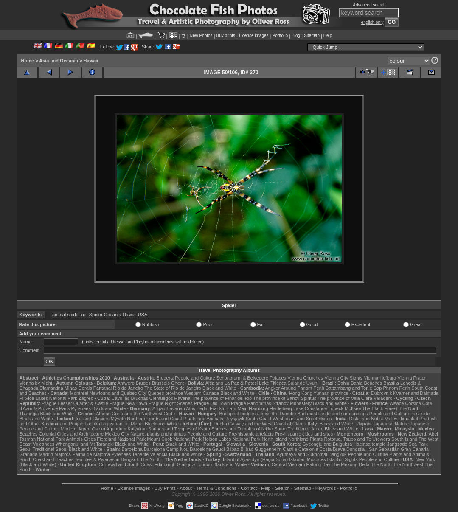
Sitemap (312, 35)
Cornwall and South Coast (126, 464)
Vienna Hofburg (380, 377)
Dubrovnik (381, 393)
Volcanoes (43, 444)
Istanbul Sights (342, 459)
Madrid (46, 454)
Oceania (112, 314)
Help (327, 35)
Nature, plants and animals (158, 433)
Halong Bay (318, 464)
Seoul (25, 449)
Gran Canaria (415, 449)
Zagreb (86, 398)
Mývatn (118, 418)
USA (143, 314)
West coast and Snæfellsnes (302, 418)
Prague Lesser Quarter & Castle (75, 403)
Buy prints (225, 35)
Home (27, 60)
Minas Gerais (78, 388)
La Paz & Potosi (241, 382)
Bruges (143, 382)
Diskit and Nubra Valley (373, 418)
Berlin (202, 408)
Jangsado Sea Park (407, 444)
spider (73, 314)
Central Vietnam (288, 464)
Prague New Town (128, 403)
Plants (316, 439)
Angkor (272, 388)
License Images (134, 488)
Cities (90, 439)
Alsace (397, 403)
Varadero (383, 398)
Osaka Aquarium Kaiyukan (119, 428)
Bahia (343, 382)
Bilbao (232, 449)
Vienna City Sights (343, 377)
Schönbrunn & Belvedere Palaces (251, 377)
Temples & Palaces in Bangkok (107, 459)
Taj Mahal (133, 423)
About (186, 488)
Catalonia (308, 449)
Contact (249, 488)
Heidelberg (281, 408)
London (204, 464)
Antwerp (125, 382)
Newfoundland (104, 393)
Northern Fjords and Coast (154, 418)
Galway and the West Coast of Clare (266, 423)
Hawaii (90, 60)
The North (409, 408)
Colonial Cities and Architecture (71, 433)
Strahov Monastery (292, 403)
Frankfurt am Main (228, 408)
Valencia (159, 454)
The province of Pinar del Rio (221, 398)
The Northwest (408, 464)
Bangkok (338, 454)
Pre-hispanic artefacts (250, 433)
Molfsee (353, 408)
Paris (64, 408)
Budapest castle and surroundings (332, 413)
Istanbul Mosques (307, 459)
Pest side (420, 413)
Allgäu (159, 408)
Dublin (220, 423)
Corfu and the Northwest (137, 413)
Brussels (161, 382)
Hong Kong (300, 393)
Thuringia (29, 413)
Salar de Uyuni (303, 382)
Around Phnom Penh (302, 388)
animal (59, 314)
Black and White (219, 388)
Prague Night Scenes (171, 403)
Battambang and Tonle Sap (354, 388)
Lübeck (335, 408)
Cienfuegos (161, 398)
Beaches (29, 433)
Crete (169, 413)
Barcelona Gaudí (207, 449)
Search (282, 488)
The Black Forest (379, 408)
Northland (298, 439)
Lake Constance (310, 408)
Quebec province (165, 393)
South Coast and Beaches (47, 459)
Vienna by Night (36, 382)
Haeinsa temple (369, 444)
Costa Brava (332, 449)
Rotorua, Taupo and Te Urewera (357, 439)
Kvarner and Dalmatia (415, 393)
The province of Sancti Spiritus (284, 398)
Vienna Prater (411, 377)
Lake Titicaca (272, 382)
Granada (29, 454)
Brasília (391, 382)
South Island (404, 439)
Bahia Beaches (366, 382)
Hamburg (258, 408)
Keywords (325, 488)
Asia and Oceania (58, 60)
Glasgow (186, 464)
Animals (74, 439)
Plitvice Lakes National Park (48, 398)
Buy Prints (165, 488)
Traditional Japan (305, 428)
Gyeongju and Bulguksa (327, 444)
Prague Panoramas (251, 403)
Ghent (177, 382)
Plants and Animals (203, 418)
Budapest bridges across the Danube (257, 413)
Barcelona (132, 449)
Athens (103, 413)
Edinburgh (164, 464)
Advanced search (369, 5)
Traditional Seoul (50, 449)
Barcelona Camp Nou (166, 449)
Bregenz (165, 377)
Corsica (413, 403)
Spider (96, 314)
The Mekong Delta (351, 464)
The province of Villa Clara (345, 398)
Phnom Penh (396, 388)
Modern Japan (75, 428)
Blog (296, 35)
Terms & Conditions (216, 488)
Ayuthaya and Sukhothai (302, 454)
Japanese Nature (391, 423)
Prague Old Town (212, 403)
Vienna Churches (305, 377)
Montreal (79, 393)
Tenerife (140, 454)
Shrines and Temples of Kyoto (179, 428)
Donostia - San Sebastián (372, 449)
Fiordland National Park (121, 439)
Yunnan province (331, 393)
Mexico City (117, 433)
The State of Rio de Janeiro (172, 388)
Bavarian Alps (181, 408)
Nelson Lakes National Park (232, 439)
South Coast (259, 418)
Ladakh (92, 423)
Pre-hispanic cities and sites (304, 433)
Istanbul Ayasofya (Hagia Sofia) (255, 459)
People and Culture (195, 377)
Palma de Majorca (91, 454)
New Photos (201, 35)
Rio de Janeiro (128, 388)
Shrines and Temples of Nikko (242, 428)
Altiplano (214, 382)
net (84, 314)
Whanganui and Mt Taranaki (85, 444)
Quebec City (133, 393)
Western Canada (201, 393)
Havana (182, 398)
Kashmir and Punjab (62, 423)
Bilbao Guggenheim (261, 449)
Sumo (280, 428)
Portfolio (280, 35)
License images (253, 35)
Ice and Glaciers (92, 418)
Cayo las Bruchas (130, 398)
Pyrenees (80, 408)
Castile (290, 449)
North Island (274, 439)
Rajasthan (112, 423)
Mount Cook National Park (174, 439)
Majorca (62, 454)
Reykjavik (234, 418)
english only (372, 22)
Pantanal (102, 388)
